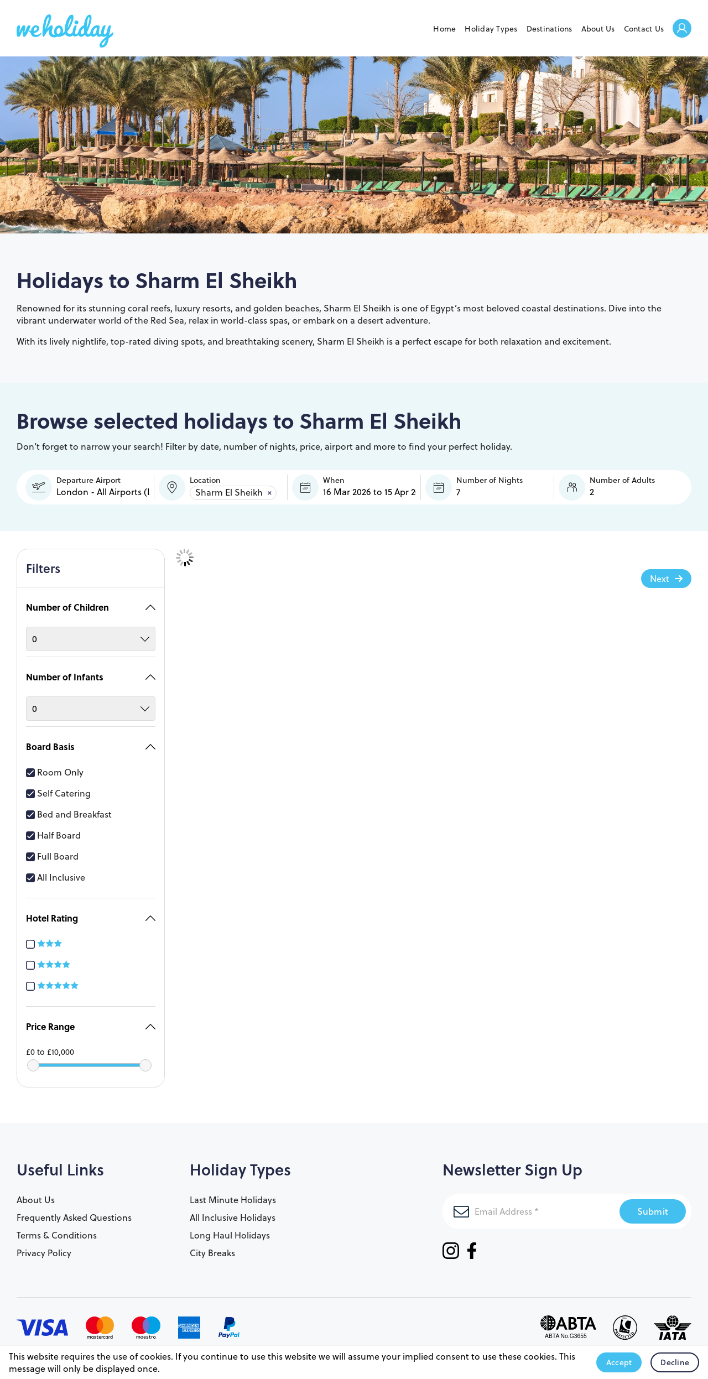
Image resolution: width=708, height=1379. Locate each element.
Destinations (549, 28)
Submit (653, 1205)
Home (444, 28)
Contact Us (644, 28)
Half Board (53, 830)
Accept (619, 1362)
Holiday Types (491, 28)
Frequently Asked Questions (74, 1212)
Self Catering (58, 788)
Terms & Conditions (57, 1230)
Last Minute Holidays (233, 1194)
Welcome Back (682, 29)
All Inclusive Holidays (232, 1212)
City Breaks (212, 1247)
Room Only (55, 767)
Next (659, 579)
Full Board (52, 851)
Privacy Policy (44, 1247)
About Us (598, 28)
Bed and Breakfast (69, 809)
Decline (674, 1362)
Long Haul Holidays (230, 1230)
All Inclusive (55, 872)
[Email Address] (531, 1206)
